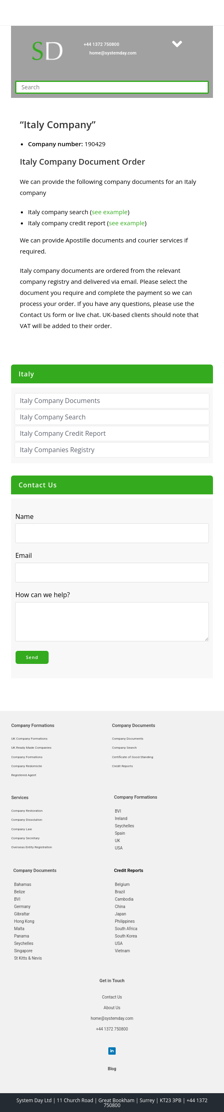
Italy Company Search (52, 416)
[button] (177, 44)
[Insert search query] (111, 87)
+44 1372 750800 (101, 44)
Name (24, 516)
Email (25, 556)
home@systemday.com (113, 53)
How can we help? (44, 595)
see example (110, 212)
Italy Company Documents (60, 400)
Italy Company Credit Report (62, 433)
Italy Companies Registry (57, 449)
